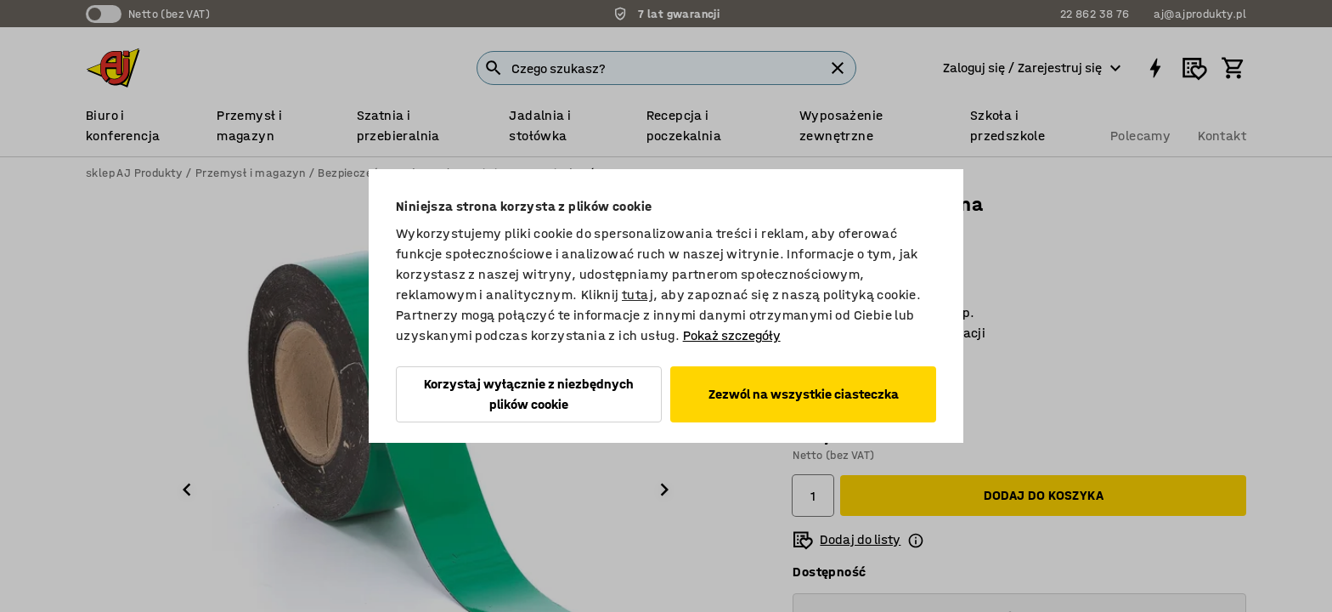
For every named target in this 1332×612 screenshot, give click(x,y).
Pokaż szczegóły (732, 335)
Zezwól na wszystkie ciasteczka (803, 394)
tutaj (637, 294)
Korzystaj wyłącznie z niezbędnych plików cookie (529, 394)
